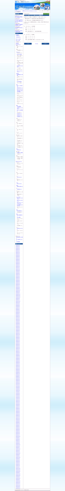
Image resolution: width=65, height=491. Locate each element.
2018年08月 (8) (18, 372)
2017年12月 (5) (18, 383)
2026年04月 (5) (18, 245)
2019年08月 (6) (18, 355)
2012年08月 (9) (18, 472)
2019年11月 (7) (18, 351)
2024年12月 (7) (18, 267)
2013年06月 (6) (18, 458)
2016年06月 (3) (18, 408)
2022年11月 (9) (18, 302)
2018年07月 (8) (18, 373)
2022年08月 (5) (18, 306)
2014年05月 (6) (18, 443)
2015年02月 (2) (18, 430)
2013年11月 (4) (18, 451)
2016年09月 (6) (18, 404)
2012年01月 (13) (18, 482)
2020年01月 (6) (18, 348)
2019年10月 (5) (18, 352)
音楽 (17, 84)
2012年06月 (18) (18, 475)
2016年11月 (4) (18, 401)
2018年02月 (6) (18, 380)
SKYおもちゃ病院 (19, 54)
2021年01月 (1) (18, 331)
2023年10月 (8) (18, 287)
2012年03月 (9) (18, 479)
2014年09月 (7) (18, 437)
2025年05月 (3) (18, 260)
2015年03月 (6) (18, 429)
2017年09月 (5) (18, 387)
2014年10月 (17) (18, 436)
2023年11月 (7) (18, 285)
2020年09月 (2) (18, 337)
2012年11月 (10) (18, 468)
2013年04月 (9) (18, 461)
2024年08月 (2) (18, 273)
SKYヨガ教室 (18, 217)
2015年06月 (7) (18, 425)
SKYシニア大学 (18, 40)
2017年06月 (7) (18, 391)
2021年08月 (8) (18, 323)
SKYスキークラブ (19, 183)
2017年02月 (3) (18, 397)
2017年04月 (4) (18, 394)
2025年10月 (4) (18, 253)
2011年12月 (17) (18, 483)
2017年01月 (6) (18, 398)
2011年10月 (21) (18, 486)
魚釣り (17, 185)
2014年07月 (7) (18, 440)
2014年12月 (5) (18, 433)
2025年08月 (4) (18, 256)
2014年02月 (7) (18, 447)
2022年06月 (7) (18, 309)
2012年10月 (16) (18, 469)
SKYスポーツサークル (19, 161)
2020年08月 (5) (18, 338)
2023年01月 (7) (18, 299)
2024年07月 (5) (18, 274)
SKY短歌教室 (18, 241)
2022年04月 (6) (18, 312)
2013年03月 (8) (18, 462)
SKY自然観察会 (19, 106)
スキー (17, 182)
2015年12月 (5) (18, 416)
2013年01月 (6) (18, 465)
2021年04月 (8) (18, 327)
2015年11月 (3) (18, 418)
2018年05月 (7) (18, 376)
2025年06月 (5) (18, 259)
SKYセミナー (18, 35)
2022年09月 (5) (18, 305)
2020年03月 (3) (18, 345)
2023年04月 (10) (18, 295)
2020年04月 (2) (18, 344)
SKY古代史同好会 (19, 81)
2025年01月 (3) (18, 266)
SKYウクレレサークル (20, 89)
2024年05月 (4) (18, 277)
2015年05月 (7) (18, 426)
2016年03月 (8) (18, 412)
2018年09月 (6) (18, 370)
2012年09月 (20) (18, 471)
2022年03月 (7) (18, 313)
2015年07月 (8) (18, 423)
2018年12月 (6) (18, 366)
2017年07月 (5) (18, 390)
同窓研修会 (17, 43)
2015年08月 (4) (18, 422)
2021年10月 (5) (18, 320)
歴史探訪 (17, 73)
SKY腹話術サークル (19, 116)
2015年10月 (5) (18, 419)
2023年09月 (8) (18, 288)
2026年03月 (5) (18, 246)
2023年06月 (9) (18, 292)
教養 (17, 105)
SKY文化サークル (18, 44)
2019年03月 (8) (18, 362)
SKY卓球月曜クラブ (19, 210)
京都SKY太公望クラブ (20, 186)
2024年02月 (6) (18, 281)
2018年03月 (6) (18, 379)
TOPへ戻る (36, 43)
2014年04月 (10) (18, 444)
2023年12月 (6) (18, 284)
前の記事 (28, 43)
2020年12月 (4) (18, 333)
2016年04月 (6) (18, 411)
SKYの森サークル (19, 113)
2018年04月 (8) (18, 377)
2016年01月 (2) (18, 415)
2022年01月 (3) (18, 316)
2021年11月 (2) (18, 319)
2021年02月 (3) (18, 330)
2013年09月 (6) (18, 454)
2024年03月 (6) (18, 280)
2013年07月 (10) (18, 457)
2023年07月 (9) (18, 291)
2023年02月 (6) (18, 298)
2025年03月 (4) (18, 263)
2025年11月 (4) (18, 252)
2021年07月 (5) (18, 324)
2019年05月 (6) (18, 359)
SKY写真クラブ (19, 149)
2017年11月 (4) (18, 384)
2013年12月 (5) (18, 450)
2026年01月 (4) (18, 249)
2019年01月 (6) (18, 365)
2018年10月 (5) (18, 369)
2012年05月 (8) (18, 476)
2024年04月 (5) (18, 278)
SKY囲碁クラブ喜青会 (20, 152)
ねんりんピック (18, 37)
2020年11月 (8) (18, 334)
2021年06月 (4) (18, 326)
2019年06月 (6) (18, 358)
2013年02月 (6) (18, 464)
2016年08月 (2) (18, 405)
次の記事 (45, 43)
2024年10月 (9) (18, 270)
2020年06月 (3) (18, 341)
